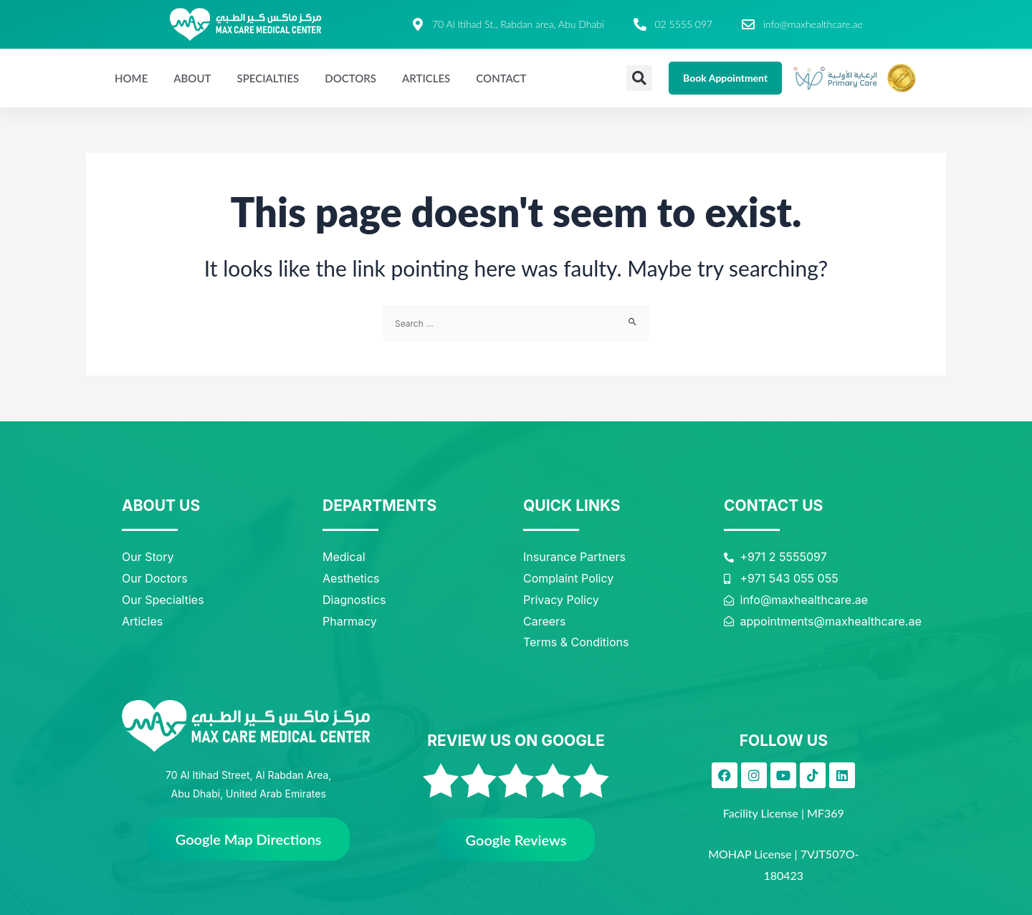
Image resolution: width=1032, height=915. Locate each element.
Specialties (267, 78)
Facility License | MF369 (783, 813)
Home (131, 78)
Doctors (350, 78)
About (192, 78)
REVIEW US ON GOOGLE (515, 740)
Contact (501, 78)
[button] (639, 78)
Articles (426, 78)
